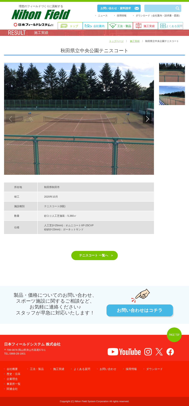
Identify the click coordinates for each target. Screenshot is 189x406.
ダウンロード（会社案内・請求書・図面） (158, 15)
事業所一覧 (13, 383)
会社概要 (12, 368)
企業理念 (12, 378)
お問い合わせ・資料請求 (115, 8)
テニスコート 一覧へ (93, 255)
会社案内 (98, 26)
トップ (74, 26)
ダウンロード (154, 368)
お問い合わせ (108, 368)
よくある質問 (174, 26)
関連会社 (12, 388)
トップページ (116, 41)
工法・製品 (124, 26)
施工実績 (149, 26)
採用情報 (121, 15)
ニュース (103, 15)
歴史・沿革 (13, 373)
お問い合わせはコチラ (140, 310)
